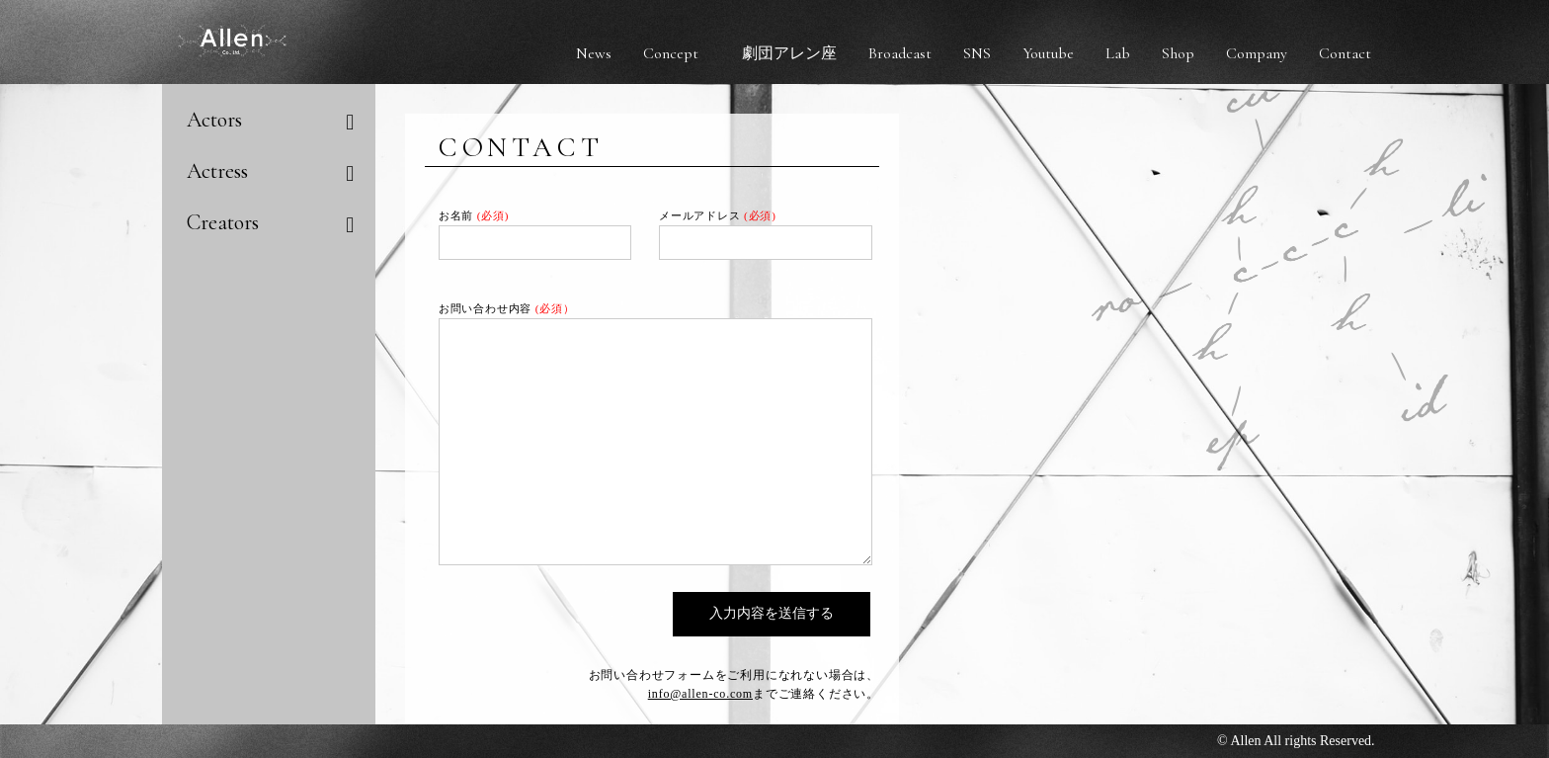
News (593, 53)
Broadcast (900, 53)
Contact (1345, 53)
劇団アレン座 (789, 53)
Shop (1178, 53)
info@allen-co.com (700, 694)
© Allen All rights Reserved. (1296, 740)
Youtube (1048, 53)
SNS (977, 53)
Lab (1117, 53)
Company (1256, 53)
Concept (670, 53)
